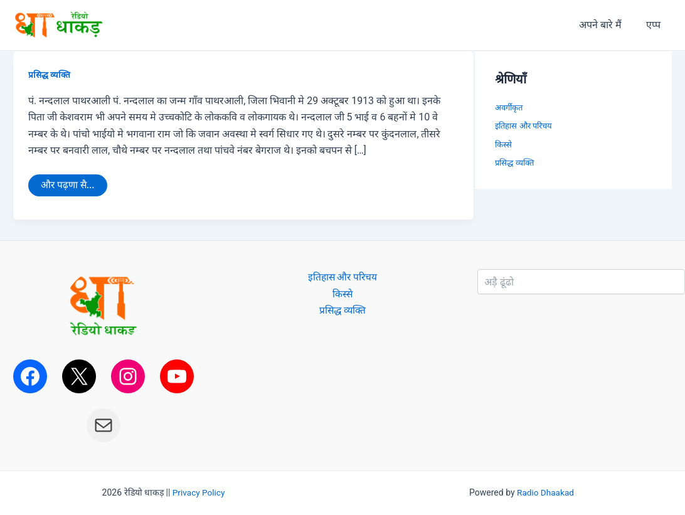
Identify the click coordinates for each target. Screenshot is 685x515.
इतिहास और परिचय (523, 125)
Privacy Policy (199, 493)
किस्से (503, 144)
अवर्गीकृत (509, 107)
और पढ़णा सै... (68, 182)
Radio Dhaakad (545, 493)
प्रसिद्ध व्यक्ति (49, 75)
